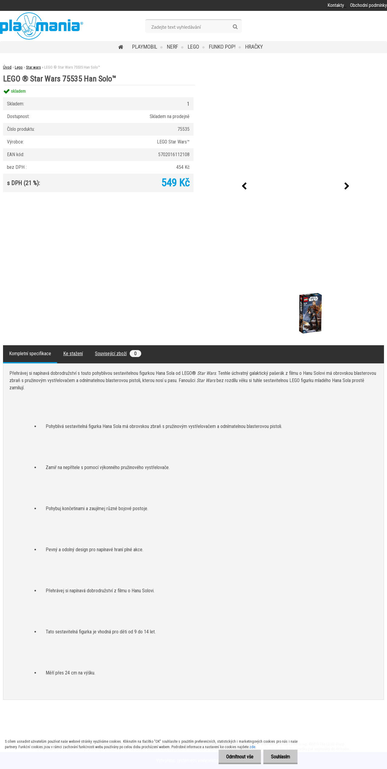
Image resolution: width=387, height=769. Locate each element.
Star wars (33, 67)
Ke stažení (73, 353)
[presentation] (244, 186)
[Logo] (41, 26)
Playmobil (144, 46)
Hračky (254, 46)
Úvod (7, 67)
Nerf (172, 46)
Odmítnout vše (239, 757)
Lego (193, 46)
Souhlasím (280, 757)
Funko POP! (222, 46)
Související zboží (118, 353)
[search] (235, 27)
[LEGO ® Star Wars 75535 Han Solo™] (282, 292)
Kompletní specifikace (30, 353)
